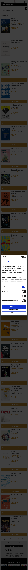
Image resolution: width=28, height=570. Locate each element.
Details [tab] (14, 261)
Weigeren (14, 312)
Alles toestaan (14, 306)
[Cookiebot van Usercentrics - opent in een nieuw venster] (20, 257)
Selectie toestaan (14, 309)
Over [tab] (23, 261)
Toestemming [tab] (5, 261)
